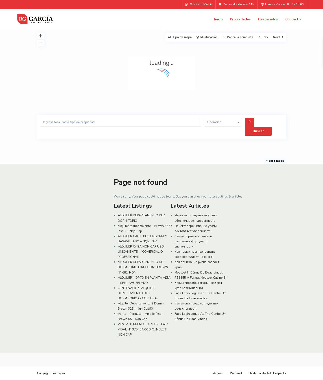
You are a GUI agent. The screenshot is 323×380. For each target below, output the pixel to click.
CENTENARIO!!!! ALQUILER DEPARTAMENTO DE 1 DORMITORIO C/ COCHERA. (137, 293)
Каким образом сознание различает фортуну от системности (193, 241)
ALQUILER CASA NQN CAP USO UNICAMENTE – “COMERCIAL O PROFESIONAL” (141, 251)
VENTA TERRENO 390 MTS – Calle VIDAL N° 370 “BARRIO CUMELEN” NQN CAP (143, 329)
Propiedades (240, 19)
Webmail (236, 373)
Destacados (268, 19)
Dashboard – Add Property (267, 373)
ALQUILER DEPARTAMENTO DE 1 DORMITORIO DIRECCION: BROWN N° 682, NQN (143, 267)
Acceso (218, 373)
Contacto (293, 19)
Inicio (218, 19)
